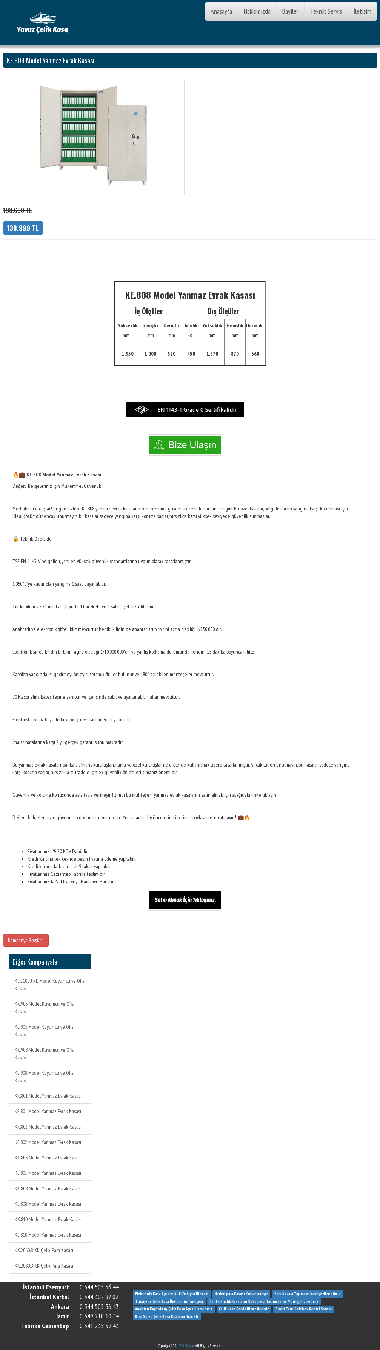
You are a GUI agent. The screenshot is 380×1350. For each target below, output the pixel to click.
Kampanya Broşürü (26, 940)
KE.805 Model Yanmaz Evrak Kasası (48, 1173)
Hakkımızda (257, 11)
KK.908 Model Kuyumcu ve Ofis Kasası (44, 1053)
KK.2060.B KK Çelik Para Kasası (44, 1250)
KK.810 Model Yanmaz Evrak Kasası (48, 1219)
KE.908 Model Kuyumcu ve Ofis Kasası (44, 1076)
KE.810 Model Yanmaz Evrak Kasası (48, 1234)
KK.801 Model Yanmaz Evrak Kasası (48, 1095)
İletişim (362, 11)
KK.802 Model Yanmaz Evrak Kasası (48, 1126)
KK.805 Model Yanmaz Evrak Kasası (48, 1157)
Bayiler (290, 11)
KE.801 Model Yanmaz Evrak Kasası (48, 1111)
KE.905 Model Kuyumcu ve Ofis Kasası (44, 1030)
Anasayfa (221, 11)
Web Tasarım (186, 1345)
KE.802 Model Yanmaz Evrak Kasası (48, 1142)
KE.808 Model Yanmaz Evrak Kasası (48, 1203)
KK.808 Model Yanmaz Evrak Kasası (48, 1188)
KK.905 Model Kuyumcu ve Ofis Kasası (44, 1007)
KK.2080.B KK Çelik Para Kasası (44, 1265)
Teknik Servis (326, 11)
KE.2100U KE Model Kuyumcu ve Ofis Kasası (49, 984)
